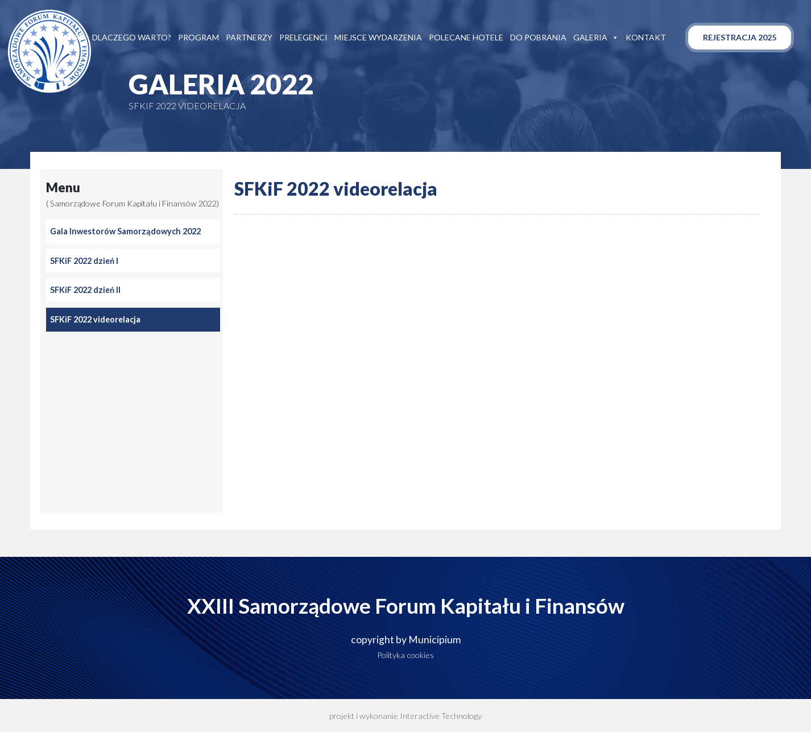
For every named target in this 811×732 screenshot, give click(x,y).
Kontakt (646, 37)
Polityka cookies (405, 655)
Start (72, 37)
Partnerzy (249, 37)
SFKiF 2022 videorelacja (95, 319)
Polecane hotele (466, 37)
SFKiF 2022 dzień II (85, 290)
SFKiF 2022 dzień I (84, 261)
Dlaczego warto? (131, 37)
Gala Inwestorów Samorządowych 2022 (125, 231)
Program (198, 37)
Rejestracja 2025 (739, 37)
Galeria (596, 37)
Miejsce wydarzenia (378, 37)
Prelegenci (303, 37)
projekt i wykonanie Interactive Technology (405, 716)
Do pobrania (538, 37)
